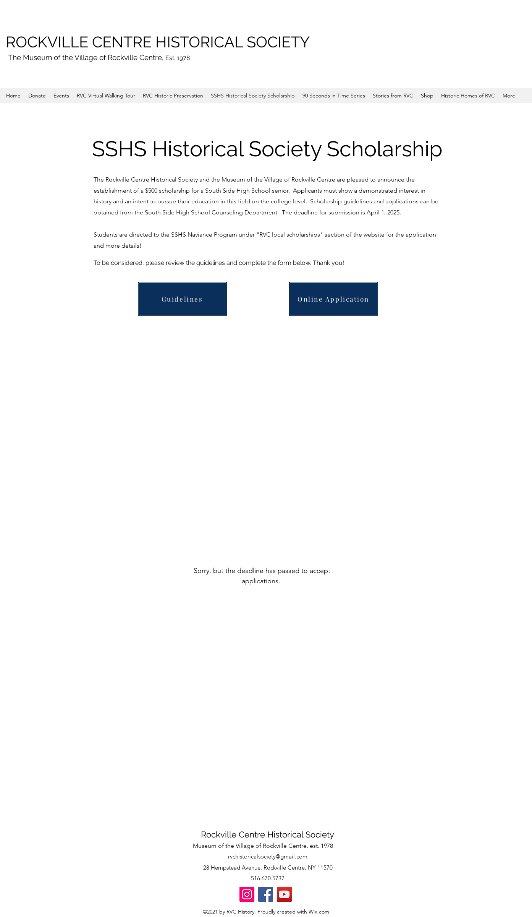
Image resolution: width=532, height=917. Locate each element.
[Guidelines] (182, 298)
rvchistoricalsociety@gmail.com (267, 856)
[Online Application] (333, 298)
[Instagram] (246, 894)
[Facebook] (265, 894)
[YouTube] (284, 894)
